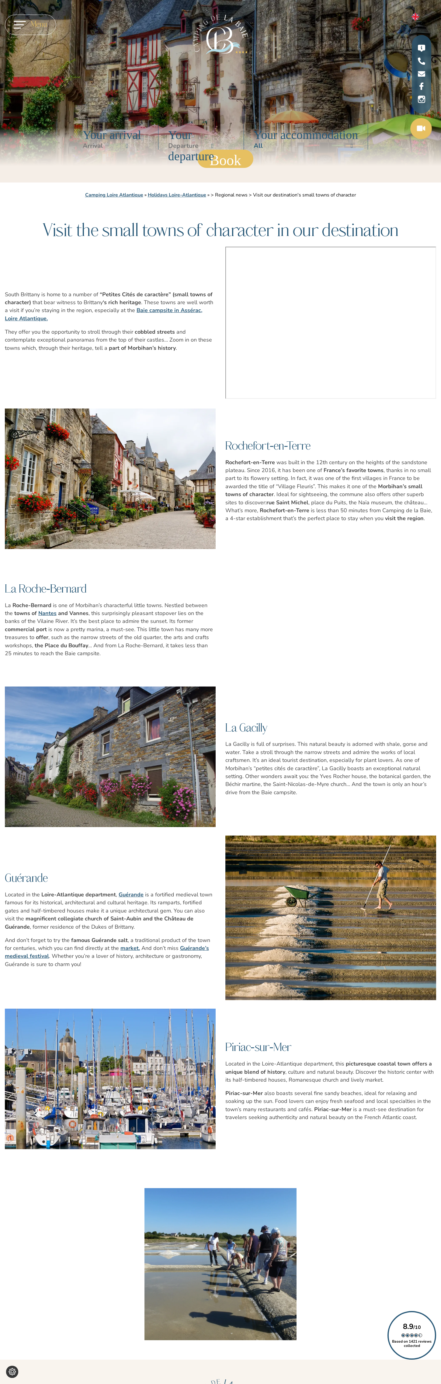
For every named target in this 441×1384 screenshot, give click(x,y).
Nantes (47, 613)
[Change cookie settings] (12, 1372)
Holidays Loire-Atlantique (177, 195)
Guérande (131, 894)
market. (130, 948)
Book (225, 160)
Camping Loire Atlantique (114, 195)
